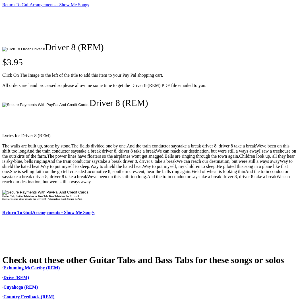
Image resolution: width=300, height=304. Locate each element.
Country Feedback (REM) (29, 296)
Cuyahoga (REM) (20, 287)
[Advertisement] (105, 25)
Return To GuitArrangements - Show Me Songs (45, 4)
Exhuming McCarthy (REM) (31, 267)
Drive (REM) (16, 277)
